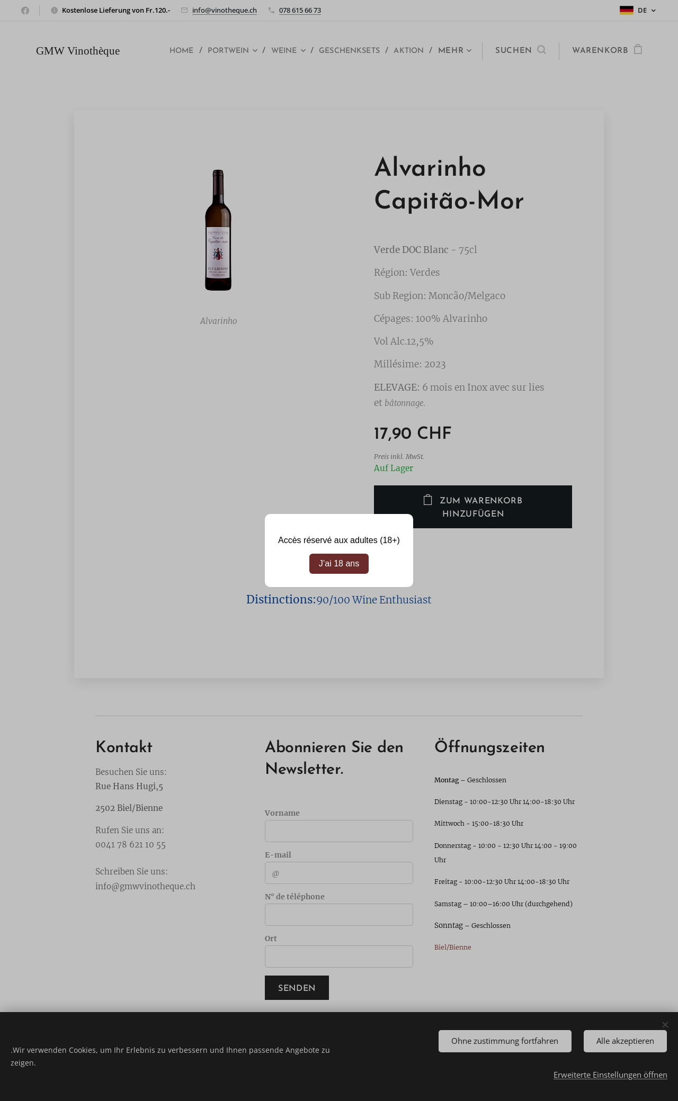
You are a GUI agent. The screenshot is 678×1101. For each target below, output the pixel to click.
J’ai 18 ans (339, 563)
